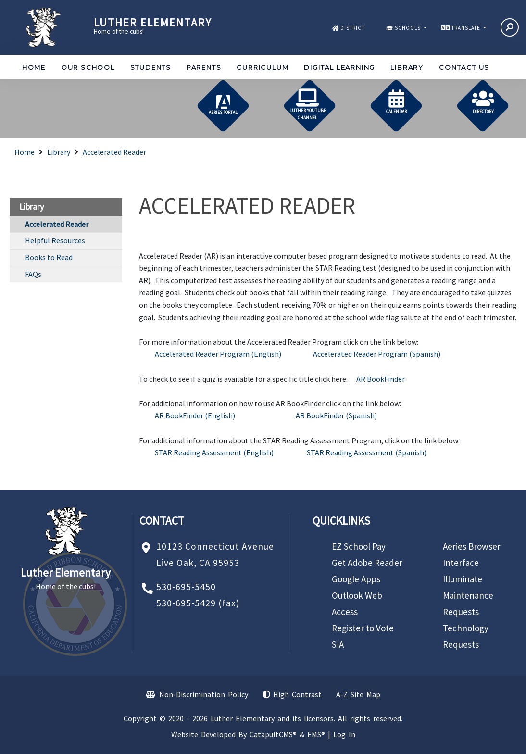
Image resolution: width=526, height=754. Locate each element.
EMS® (316, 734)
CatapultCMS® (273, 734)
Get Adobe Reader (367, 562)
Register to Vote (363, 628)
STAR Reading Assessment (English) (214, 452)
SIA (338, 644)
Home (34, 67)
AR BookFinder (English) (195, 415)
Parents (204, 67)
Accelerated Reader (114, 152)
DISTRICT (352, 28)
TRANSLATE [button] (466, 28)
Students (150, 67)
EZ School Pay (359, 546)
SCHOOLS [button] (408, 28)
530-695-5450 (186, 586)
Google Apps (356, 579)
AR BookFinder (380, 379)
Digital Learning (339, 67)
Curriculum (262, 67)
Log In (344, 734)
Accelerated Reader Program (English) (218, 354)
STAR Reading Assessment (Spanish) (366, 452)
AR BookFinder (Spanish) (336, 415)
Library (407, 67)
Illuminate (462, 579)
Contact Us (464, 67)
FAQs (33, 274)
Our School (88, 67)
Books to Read (49, 257)
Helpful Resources (55, 240)
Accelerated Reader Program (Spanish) (376, 354)
